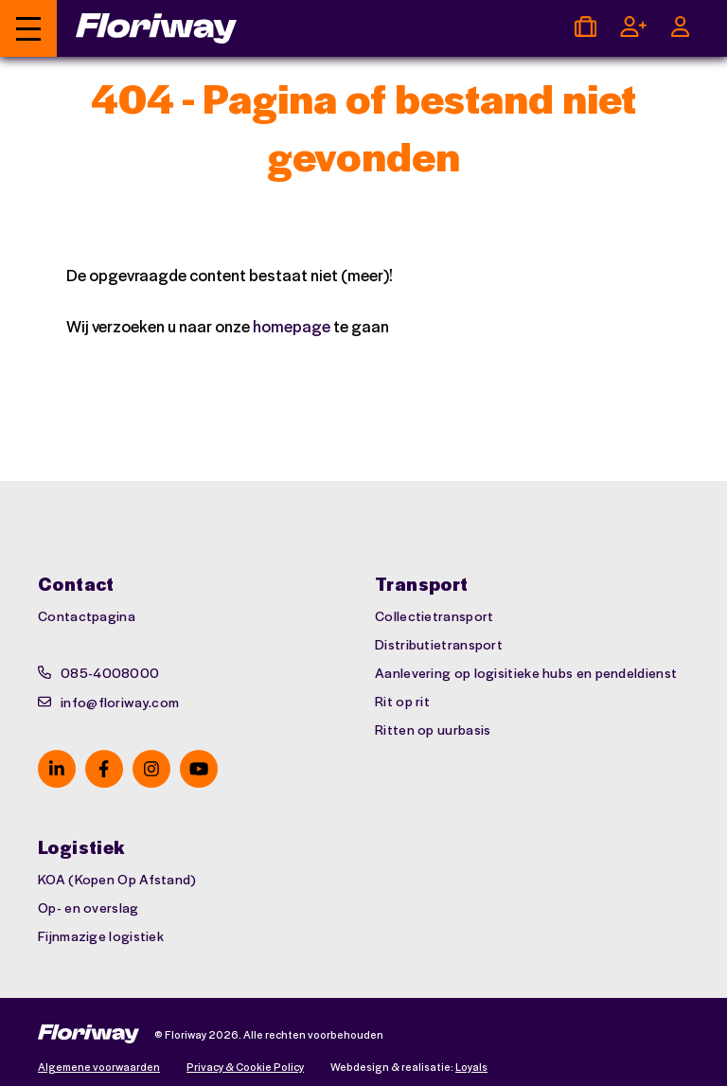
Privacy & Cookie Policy (245, 1067)
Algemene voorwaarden (99, 1067)
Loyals (471, 1067)
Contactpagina (86, 615)
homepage (291, 325)
